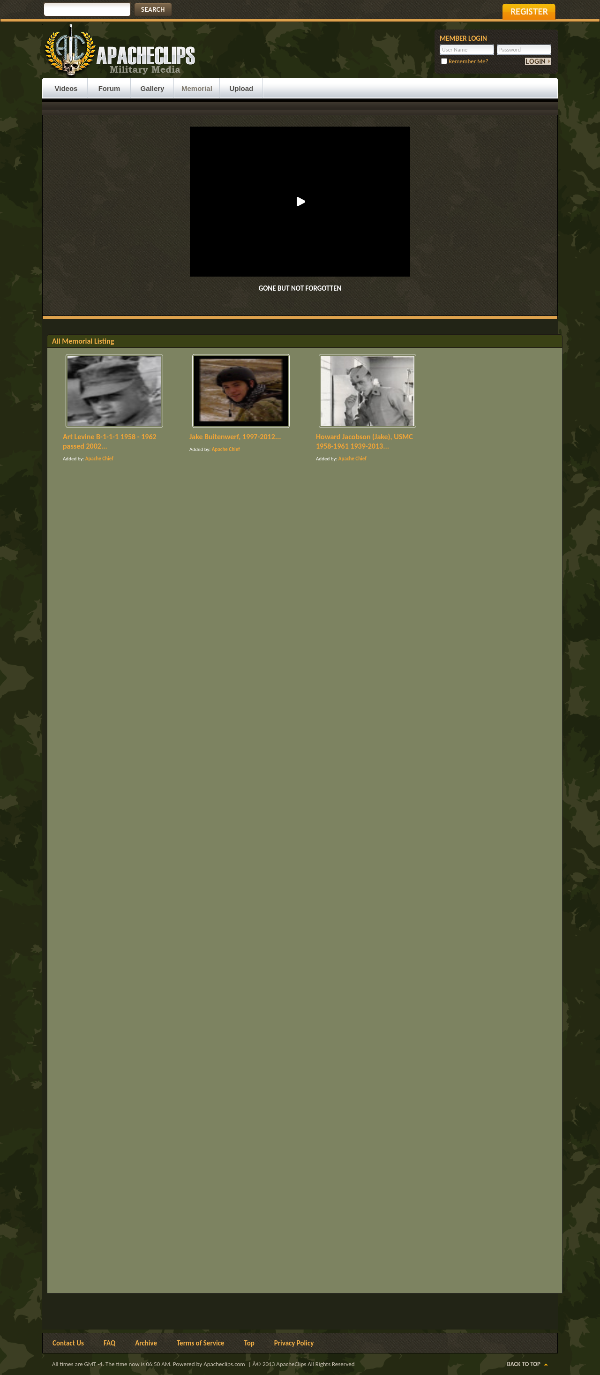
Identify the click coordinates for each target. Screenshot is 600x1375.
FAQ (109, 1343)
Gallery (153, 88)
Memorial (196, 88)
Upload (241, 88)
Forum (109, 88)
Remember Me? (464, 61)
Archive (146, 1343)
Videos (66, 88)
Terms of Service (201, 1343)
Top (249, 1343)
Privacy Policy (294, 1343)
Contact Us (68, 1343)
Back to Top (523, 1363)
